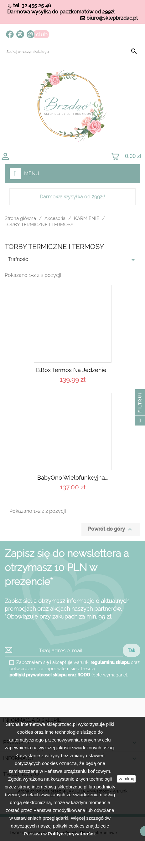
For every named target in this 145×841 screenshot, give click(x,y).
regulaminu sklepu (110, 662)
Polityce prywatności (71, 833)
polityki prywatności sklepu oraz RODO (49, 674)
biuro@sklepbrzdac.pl (112, 18)
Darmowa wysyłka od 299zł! (72, 197)
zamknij (126, 778)
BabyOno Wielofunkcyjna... (72, 477)
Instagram (20, 34)
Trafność (72, 260)
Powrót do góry (111, 529)
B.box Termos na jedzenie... (72, 370)
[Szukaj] (72, 51)
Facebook (10, 34)
